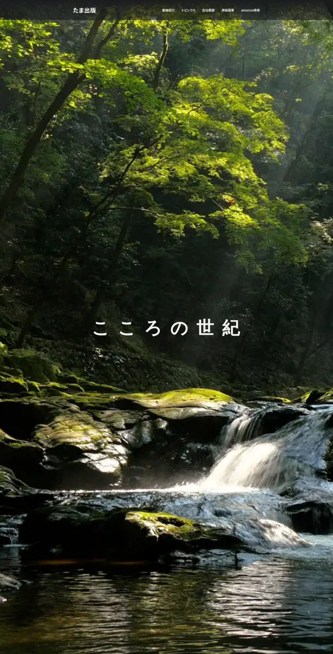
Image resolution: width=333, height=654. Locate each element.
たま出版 (85, 10)
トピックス (188, 10)
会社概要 (208, 10)
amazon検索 (250, 10)
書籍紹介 (168, 10)
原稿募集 (228, 10)
